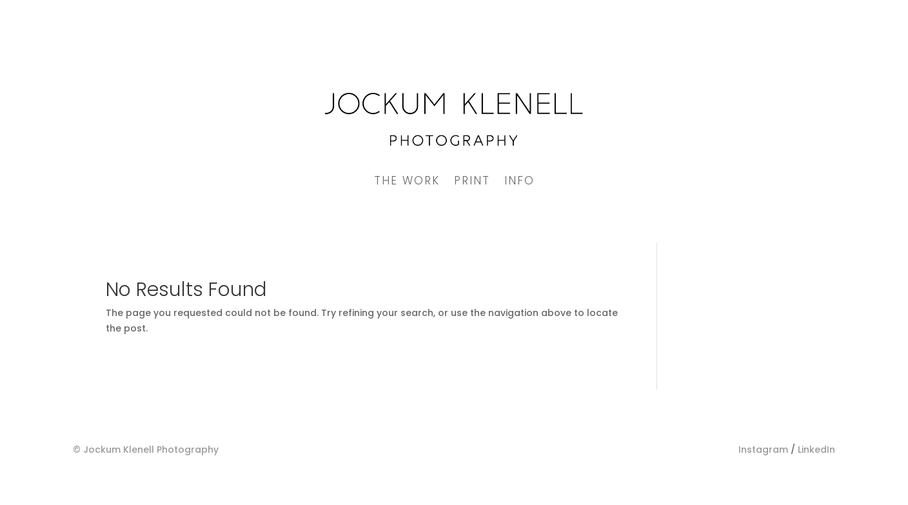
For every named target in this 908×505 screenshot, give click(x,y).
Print (472, 182)
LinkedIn (816, 449)
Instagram (763, 449)
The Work (407, 182)
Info (519, 182)
